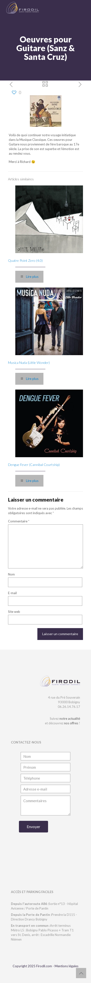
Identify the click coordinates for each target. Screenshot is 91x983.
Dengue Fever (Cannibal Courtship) (34, 465)
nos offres (71, 723)
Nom (11, 574)
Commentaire (18, 521)
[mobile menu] (84, 7)
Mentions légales (66, 966)
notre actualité (69, 718)
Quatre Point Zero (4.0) (25, 260)
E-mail (12, 593)
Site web (14, 612)
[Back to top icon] (81, 973)
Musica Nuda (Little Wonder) (29, 362)
